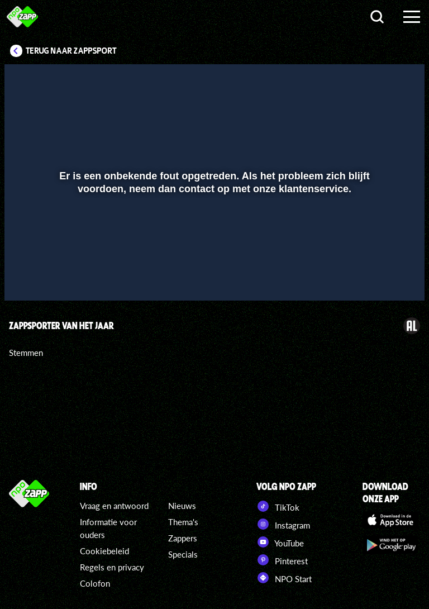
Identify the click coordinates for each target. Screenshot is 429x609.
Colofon (95, 583)
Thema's (183, 522)
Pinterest (282, 560)
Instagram (283, 524)
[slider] (213, 253)
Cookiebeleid (104, 551)
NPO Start (284, 577)
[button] (27, 276)
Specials (183, 554)
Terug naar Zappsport (71, 51)
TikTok (277, 506)
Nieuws (182, 506)
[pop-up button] (378, 276)
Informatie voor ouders (108, 528)
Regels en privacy (112, 567)
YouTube (280, 542)
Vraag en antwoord (114, 506)
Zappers (182, 538)
